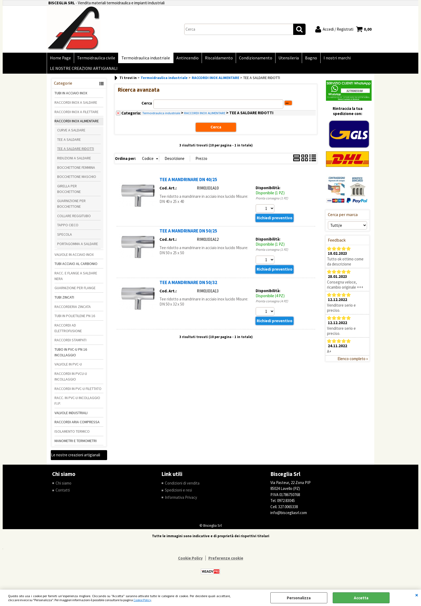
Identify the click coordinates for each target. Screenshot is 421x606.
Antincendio (185, 58)
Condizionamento (252, 58)
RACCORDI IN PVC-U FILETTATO (78, 390)
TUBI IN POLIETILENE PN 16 (75, 318)
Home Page (60, 58)
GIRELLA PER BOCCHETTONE (69, 191)
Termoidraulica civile (95, 58)
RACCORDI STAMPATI (70, 342)
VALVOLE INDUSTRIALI (71, 415)
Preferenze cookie (225, 560)
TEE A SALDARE (69, 141)
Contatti (63, 492)
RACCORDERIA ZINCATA (73, 309)
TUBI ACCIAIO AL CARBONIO (76, 266)
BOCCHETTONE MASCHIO (76, 179)
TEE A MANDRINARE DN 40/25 (188, 182)
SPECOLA (64, 236)
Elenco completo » (352, 361)
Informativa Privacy (181, 499)
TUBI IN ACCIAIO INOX (71, 95)
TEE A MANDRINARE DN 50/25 (188, 233)
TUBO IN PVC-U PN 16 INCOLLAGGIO (71, 354)
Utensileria (285, 58)
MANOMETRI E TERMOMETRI (76, 443)
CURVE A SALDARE (71, 132)
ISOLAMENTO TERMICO (72, 433)
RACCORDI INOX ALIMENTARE (77, 123)
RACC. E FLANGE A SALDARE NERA (76, 278)
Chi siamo (63, 485)
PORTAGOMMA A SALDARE (77, 246)
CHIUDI (416, 595)
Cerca (146, 105)
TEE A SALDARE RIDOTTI (75, 151)
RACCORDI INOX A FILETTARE (77, 114)
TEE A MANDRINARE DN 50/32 (188, 285)
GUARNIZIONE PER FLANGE (75, 290)
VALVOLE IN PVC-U (68, 366)
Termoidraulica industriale (144, 58)
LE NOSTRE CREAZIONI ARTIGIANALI (83, 70)
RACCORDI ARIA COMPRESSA (77, 424)
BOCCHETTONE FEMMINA (76, 169)
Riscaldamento (216, 58)
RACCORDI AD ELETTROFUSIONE (68, 330)
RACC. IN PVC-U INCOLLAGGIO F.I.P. (77, 403)
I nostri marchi (332, 58)
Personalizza (299, 597)
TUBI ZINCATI (64, 299)
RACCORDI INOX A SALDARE (76, 104)
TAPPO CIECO (67, 227)
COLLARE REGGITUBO (74, 218)
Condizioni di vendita (182, 485)
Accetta (361, 597)
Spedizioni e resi (178, 492)
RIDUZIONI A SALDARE (74, 160)
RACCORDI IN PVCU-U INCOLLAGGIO (71, 379)
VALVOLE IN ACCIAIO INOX (74, 256)
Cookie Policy (142, 600)
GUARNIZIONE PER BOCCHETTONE (71, 206)
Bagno (307, 58)
